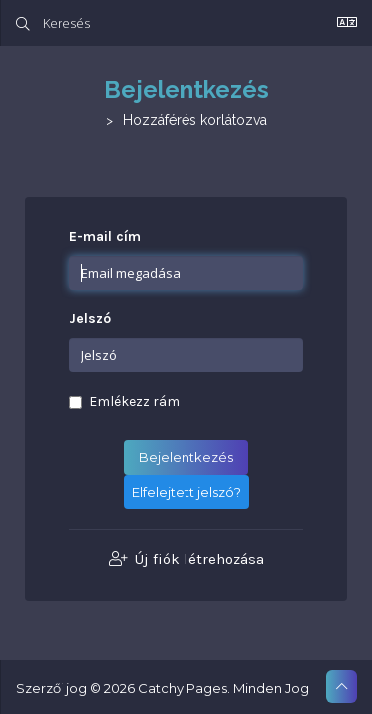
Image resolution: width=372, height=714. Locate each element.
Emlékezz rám (124, 401)
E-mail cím (105, 236)
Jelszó (90, 318)
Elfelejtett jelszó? (186, 492)
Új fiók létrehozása (186, 559)
